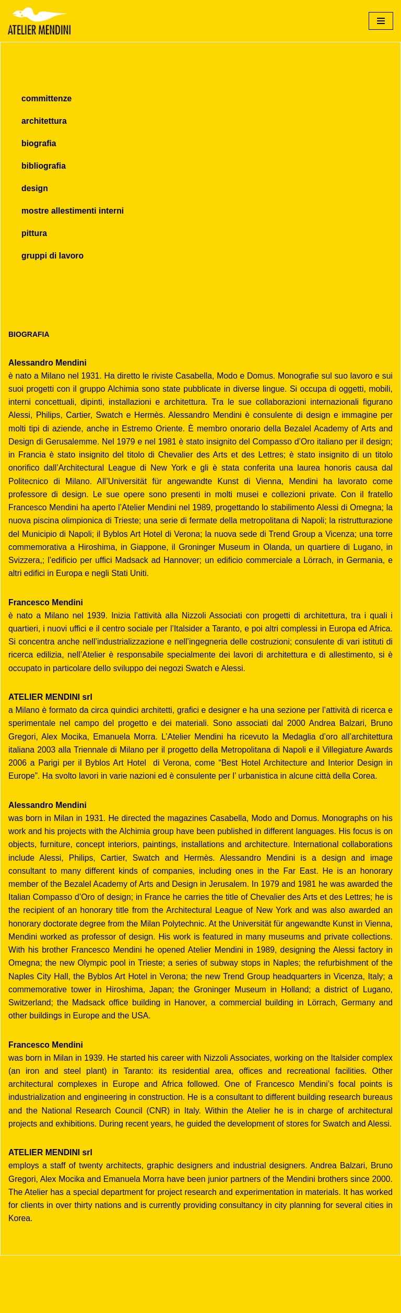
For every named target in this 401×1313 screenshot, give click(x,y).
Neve (17, 1301)
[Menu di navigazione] (381, 21)
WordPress (101, 1301)
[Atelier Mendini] (39, 20)
